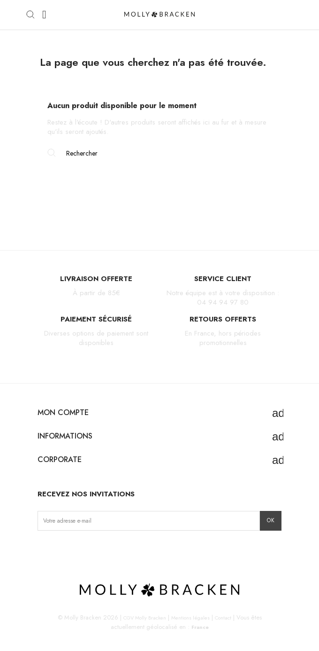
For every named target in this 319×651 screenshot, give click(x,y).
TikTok (74, 550)
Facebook (59, 550)
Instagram (45, 550)
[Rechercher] (159, 153)
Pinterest (89, 550)
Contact (223, 617)
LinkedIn (103, 550)
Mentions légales (190, 617)
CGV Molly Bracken (144, 617)
